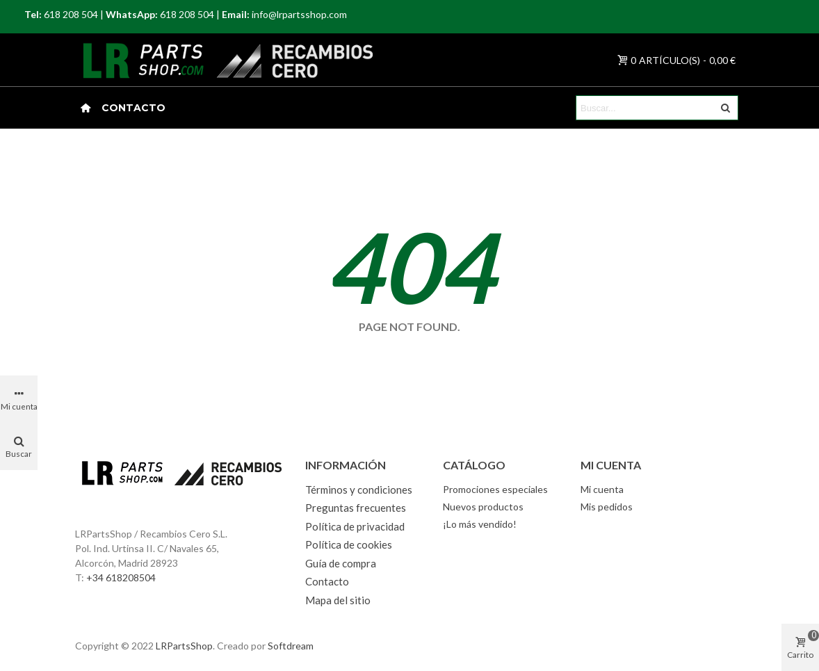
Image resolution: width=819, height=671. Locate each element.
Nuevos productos (483, 506)
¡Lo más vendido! (480, 524)
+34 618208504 (121, 577)
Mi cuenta (602, 489)
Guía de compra (340, 563)
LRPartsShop (184, 646)
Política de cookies (348, 544)
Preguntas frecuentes (355, 507)
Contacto (133, 108)
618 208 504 (71, 14)
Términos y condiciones (358, 489)
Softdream (291, 646)
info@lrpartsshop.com (299, 14)
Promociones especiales (495, 489)
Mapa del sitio (338, 600)
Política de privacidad (355, 526)
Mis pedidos (607, 506)
